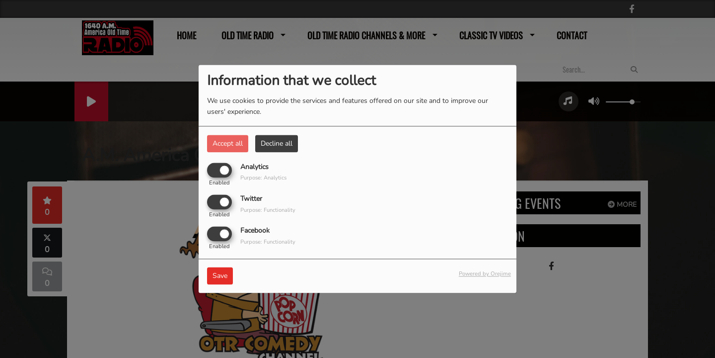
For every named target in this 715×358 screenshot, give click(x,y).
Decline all (276, 143)
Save (220, 276)
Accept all (228, 143)
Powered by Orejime (485, 274)
